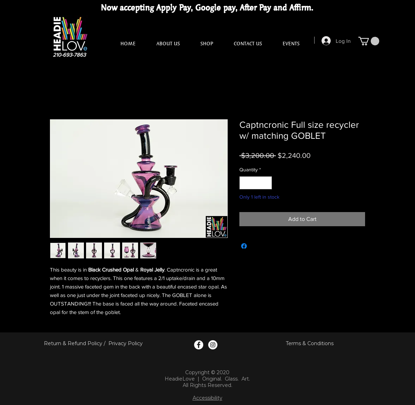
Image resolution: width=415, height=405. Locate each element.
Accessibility (207, 398)
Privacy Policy (125, 343)
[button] (368, 41)
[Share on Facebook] (244, 246)
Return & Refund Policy (73, 343)
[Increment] (266, 183)
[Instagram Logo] (212, 344)
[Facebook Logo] (198, 344)
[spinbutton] (255, 183)
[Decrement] (244, 183)
